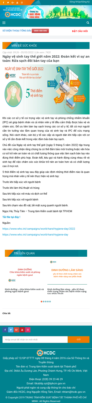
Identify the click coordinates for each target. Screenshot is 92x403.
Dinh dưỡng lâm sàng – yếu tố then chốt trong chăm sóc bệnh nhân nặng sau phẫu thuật (66, 291)
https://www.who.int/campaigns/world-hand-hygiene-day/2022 (38, 228)
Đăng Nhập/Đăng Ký (80, 1)
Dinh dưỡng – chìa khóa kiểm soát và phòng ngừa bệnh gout (24, 290)
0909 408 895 (40, 31)
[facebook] (3, 2)
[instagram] (22, 2)
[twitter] (8, 2)
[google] (13, 2)
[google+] (16, 329)
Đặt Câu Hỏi (80, 31)
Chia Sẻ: (6, 313)
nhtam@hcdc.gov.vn (73, 391)
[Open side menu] (3, 22)
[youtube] (17, 2)
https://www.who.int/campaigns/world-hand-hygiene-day (35, 234)
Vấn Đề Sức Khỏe (24, 45)
